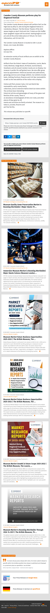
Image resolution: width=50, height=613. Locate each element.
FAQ (2, 605)
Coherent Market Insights (10, 334)
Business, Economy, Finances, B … (19, 459)
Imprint (6, 605)
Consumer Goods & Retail (17, 200)
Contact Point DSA (35, 605)
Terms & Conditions (23, 605)
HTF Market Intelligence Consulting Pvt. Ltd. (15, 202)
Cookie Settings (12, 607)
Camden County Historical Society (23, 22)
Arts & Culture (21, 20)
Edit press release (30, 149)
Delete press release (13, 149)
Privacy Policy (13, 605)
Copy (42, 123)
